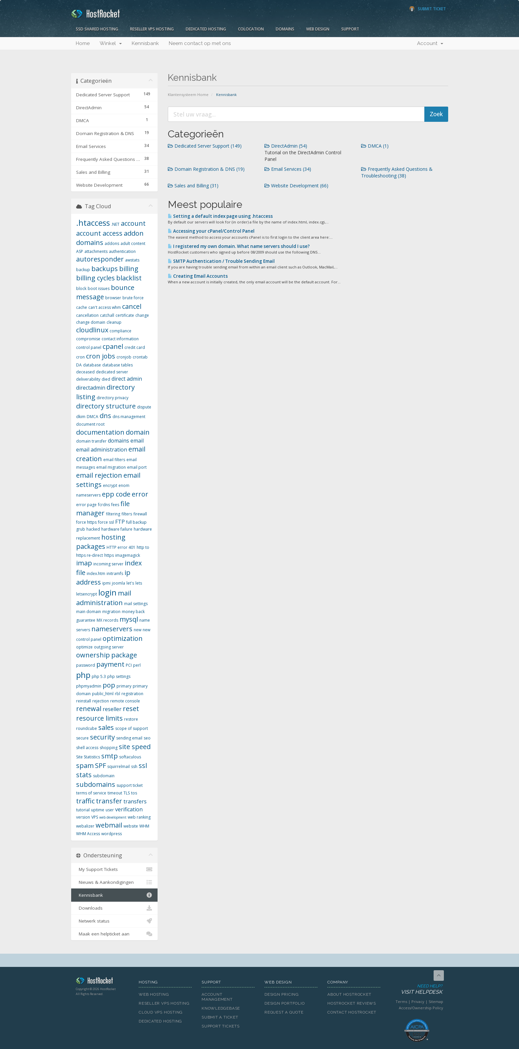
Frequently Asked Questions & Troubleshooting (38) (397, 172)
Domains (285, 29)
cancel (131, 306)
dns (105, 415)
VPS (94, 817)
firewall (140, 514)
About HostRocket (349, 994)
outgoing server (109, 647)
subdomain (104, 776)
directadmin (90, 387)
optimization (123, 638)
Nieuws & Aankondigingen (114, 882)
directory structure (106, 406)
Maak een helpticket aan (114, 934)
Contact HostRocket (351, 1012)
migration (111, 611)
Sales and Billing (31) (193, 185)
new (137, 630)
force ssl (106, 522)
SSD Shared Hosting (97, 29)
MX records (107, 620)
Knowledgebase (221, 1008)
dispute (144, 407)
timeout (115, 793)
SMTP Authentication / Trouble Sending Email (221, 261)
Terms (401, 1001)
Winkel (111, 43)
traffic (85, 800)
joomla (118, 583)
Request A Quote (284, 1012)
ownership (93, 654)
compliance (120, 331)
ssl (143, 765)
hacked (93, 529)
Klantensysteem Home (188, 94)
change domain (90, 322)
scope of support (131, 728)
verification (129, 809)
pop (109, 685)
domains (118, 440)
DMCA (92, 416)
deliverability (88, 379)
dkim (80, 416)
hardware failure (116, 529)
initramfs (115, 573)
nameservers (111, 628)
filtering (113, 514)
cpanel (113, 346)
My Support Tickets (114, 869)
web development (112, 817)
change (142, 315)
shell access (87, 747)
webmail (109, 825)
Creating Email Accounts (198, 276)
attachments (96, 251)
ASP (79, 251)
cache (81, 307)
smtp (109, 755)
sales (106, 727)
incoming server (108, 564)
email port (137, 467)
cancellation (87, 315)
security (102, 737)
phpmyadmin (88, 686)
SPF (100, 765)
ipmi (106, 583)
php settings (118, 676)
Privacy (417, 1001)
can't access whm (104, 307)
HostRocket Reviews (351, 1003)
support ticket (130, 785)
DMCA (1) (375, 146)
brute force (133, 298)
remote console (125, 701)
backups (104, 268)
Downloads (114, 908)
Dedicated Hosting (206, 29)
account (133, 223)
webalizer (85, 826)
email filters (114, 459)
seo (147, 738)
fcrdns (104, 504)
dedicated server (112, 372)
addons (112, 243)
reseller (112, 709)
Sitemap (436, 1001)
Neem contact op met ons (200, 43)
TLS (126, 793)
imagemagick (127, 555)
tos (134, 793)
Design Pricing (281, 994)
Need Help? (416, 989)
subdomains (95, 784)
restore (131, 719)
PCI (129, 665)
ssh (134, 766)
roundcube (86, 728)
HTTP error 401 (121, 547)
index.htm (96, 573)
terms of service (91, 793)
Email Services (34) (287, 169)
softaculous (130, 757)
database (92, 365)
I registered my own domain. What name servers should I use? (239, 246)
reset (131, 708)
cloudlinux (92, 329)
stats (84, 774)
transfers (135, 801)
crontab (140, 357)
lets (138, 583)
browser (113, 298)
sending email (129, 738)
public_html (103, 693)
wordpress (111, 833)
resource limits (99, 718)
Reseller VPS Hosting (152, 29)
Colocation (251, 29)
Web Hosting (154, 994)
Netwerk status (114, 921)
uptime (97, 810)
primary (124, 686)
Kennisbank (145, 43)
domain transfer (91, 441)
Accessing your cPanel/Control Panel (211, 231)
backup (83, 269)
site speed (135, 746)
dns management (129, 416)
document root (90, 424)
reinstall (83, 701)
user (110, 810)
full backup (136, 522)
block (81, 288)
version (83, 817)
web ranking (139, 817)
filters (126, 514)
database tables (117, 365)
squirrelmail (118, 766)
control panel (88, 347)
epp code (116, 494)
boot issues (99, 288)
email (137, 440)
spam (85, 765)
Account (430, 43)
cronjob (124, 357)
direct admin (127, 378)
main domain (88, 611)
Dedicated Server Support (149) (205, 146)
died (106, 379)
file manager (103, 508)
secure (82, 738)
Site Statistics (88, 757)
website (130, 826)
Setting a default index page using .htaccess (220, 216)
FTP (120, 521)
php (83, 674)
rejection (100, 701)
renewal (88, 708)
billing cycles (95, 277)
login (107, 592)
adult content (132, 243)
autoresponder (100, 259)
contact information (120, 339)
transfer (109, 800)
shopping (109, 747)
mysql (128, 619)
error (140, 494)
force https (86, 522)
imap (84, 562)
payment (110, 664)
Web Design (317, 29)
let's (130, 583)
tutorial (83, 810)
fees (115, 504)
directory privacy (112, 398)
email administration (101, 449)
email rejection (99, 475)
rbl (117, 693)
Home (83, 43)
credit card (134, 347)
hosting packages (100, 542)
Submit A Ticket (220, 1017)
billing (128, 268)
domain (138, 432)
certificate (125, 315)
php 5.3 (99, 676)
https (109, 555)
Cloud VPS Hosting (161, 1012)
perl (137, 665)
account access (99, 233)
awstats (132, 260)
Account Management (217, 997)
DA (79, 365)
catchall (107, 315)
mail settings (136, 603)
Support (350, 29)
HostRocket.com (102, 982)
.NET (115, 224)
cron (80, 357)
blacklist (129, 277)
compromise (88, 339)
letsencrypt (86, 594)
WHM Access (88, 833)
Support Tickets (221, 1026)
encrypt (110, 485)
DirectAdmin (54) (285, 146)
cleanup (114, 322)
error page (86, 504)
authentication (122, 251)
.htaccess (93, 222)
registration (132, 693)
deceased (85, 372)
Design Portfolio (284, 1003)
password (85, 665)
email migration (111, 467)
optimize (84, 647)
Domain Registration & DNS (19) (206, 169)
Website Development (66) (296, 185)
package (124, 654)
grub (80, 529)
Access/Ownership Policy (421, 1007)
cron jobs (100, 356)
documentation (100, 432)
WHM (144, 826)
